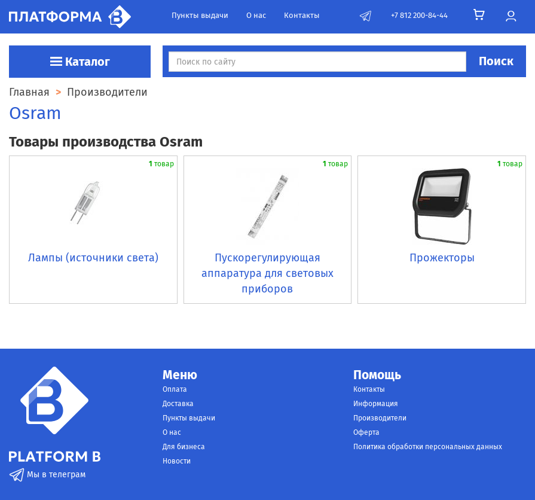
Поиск (496, 61)
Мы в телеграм (47, 474)
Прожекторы (442, 257)
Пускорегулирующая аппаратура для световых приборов (267, 273)
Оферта (366, 432)
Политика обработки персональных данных (427, 447)
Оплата (175, 389)
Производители (379, 418)
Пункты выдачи (200, 15)
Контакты (302, 15)
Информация (375, 404)
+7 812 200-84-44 (419, 15)
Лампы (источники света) (93, 257)
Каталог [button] (80, 61)
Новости (177, 461)
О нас (256, 15)
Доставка (178, 404)
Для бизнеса (184, 447)
